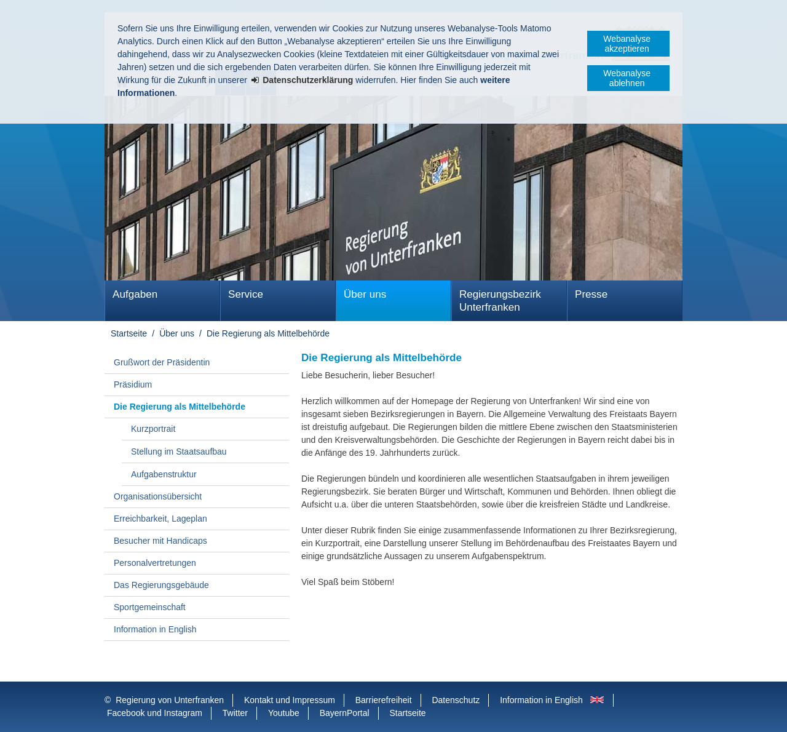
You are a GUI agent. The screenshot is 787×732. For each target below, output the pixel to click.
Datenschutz (456, 700)
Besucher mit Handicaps (160, 541)
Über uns (365, 294)
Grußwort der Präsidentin (162, 362)
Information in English (155, 629)
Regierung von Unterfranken (170, 700)
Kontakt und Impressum (289, 700)
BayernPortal (345, 713)
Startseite (129, 333)
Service (245, 294)
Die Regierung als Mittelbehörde (268, 333)
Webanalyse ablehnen (627, 78)
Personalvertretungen (155, 563)
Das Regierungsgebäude (161, 585)
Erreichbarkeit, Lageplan (160, 518)
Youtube (283, 713)
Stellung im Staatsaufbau (179, 451)
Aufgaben (135, 294)
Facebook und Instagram (154, 713)
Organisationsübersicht (158, 496)
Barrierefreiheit (383, 700)
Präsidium (133, 384)
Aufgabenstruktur (164, 474)
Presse (591, 294)
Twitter (235, 713)
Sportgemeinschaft (150, 607)
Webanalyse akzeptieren (627, 44)
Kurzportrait (153, 429)
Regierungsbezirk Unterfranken (500, 300)
